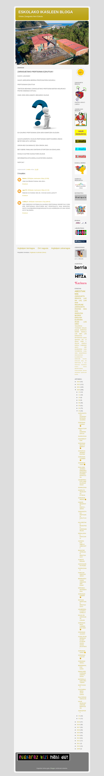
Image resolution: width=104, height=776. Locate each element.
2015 (78, 732)
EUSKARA (79, 320)
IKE (83, 339)
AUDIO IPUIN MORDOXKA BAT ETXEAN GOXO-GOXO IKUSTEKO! (82, 642)
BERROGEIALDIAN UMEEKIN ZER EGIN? (82, 582)
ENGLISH (78, 317)
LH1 (80, 300)
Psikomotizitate (78, 370)
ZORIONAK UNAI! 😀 (81, 463)
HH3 (85, 309)
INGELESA (79, 313)
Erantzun (25, 184)
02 (79, 716)
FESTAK (78, 309)
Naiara (24, 178)
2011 (78, 743)
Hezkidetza (84, 364)
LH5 (76, 334)
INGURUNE (79, 305)
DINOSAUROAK (79, 355)
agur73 (24, 190)
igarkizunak (84, 372)
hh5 (76, 294)
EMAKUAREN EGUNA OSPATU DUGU (82, 674)
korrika (76, 374)
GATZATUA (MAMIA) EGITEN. (81, 452)
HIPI (85, 347)
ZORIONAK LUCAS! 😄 (81, 656)
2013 (78, 738)
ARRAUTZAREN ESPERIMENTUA (82, 431)
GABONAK (83, 345)
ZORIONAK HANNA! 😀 (81, 424)
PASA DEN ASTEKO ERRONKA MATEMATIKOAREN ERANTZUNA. (82, 472)
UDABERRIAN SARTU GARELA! (82, 611)
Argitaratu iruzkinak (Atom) (38, 252)
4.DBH (85, 351)
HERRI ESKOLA (81, 332)
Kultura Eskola (81, 366)
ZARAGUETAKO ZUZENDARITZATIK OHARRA (82, 416)
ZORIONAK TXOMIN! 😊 (81, 458)
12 (79, 392)
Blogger (52, 768)
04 (79, 408)
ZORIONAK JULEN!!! (81, 633)
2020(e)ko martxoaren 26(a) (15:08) (38, 178)
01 (79, 718)
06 (79, 403)
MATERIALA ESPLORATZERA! (82, 680)
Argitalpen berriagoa (26, 248)
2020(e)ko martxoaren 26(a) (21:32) (38, 190)
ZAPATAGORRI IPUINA (82, 564)
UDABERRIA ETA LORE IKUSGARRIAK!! (82, 482)
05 (79, 405)
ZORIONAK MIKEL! (81, 662)
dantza (76, 341)
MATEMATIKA (79, 337)
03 (79, 411)
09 (79, 400)
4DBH (76, 353)
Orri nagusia (43, 248)
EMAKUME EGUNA (81, 358)
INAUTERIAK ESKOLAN (82, 698)
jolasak (77, 330)
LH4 (85, 300)
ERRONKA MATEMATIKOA (82, 589)
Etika (82, 360)
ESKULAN (77, 360)
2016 (78, 730)
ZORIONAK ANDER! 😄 (81, 595)
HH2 (76, 311)
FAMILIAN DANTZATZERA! (82, 574)
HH (76, 300)
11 (79, 395)
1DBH (82, 341)
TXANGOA (78, 328)
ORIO (77, 324)
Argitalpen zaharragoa (60, 248)
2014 (78, 735)
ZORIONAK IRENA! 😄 (82, 498)
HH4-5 (76, 347)
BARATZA (83, 330)
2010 (78, 746)
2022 (78, 384)
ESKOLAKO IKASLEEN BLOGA (45, 12)
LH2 (85, 298)
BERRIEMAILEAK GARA (82, 667)
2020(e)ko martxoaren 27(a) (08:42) (39, 201)
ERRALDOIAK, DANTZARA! (82, 536)
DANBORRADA (83, 353)
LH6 (85, 334)
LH (86, 339)
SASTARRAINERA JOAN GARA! (82, 692)
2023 (78, 381)
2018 (78, 724)
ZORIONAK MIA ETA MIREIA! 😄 (81, 446)
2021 (78, 387)
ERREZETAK (78, 335)
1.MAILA (25, 201)
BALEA (84, 328)
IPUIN (77, 322)
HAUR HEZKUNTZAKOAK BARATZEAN (82, 705)
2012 (78, 740)
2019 (78, 722)
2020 (78, 390)
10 (79, 397)
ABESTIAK (80, 291)
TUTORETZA (78, 351)
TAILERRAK (78, 326)
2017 (78, 727)
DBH (80, 334)
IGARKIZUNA (78, 349)
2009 (78, 749)
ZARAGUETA (80, 307)
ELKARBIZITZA (78, 357)
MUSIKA (78, 315)
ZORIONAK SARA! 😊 (82, 651)
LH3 (85, 322)
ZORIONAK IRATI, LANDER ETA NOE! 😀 (82, 626)
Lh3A (85, 349)
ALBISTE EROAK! (81, 560)
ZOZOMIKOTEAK (82, 439)
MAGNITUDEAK (79, 368)
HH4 (76, 303)
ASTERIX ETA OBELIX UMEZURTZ (82, 544)
